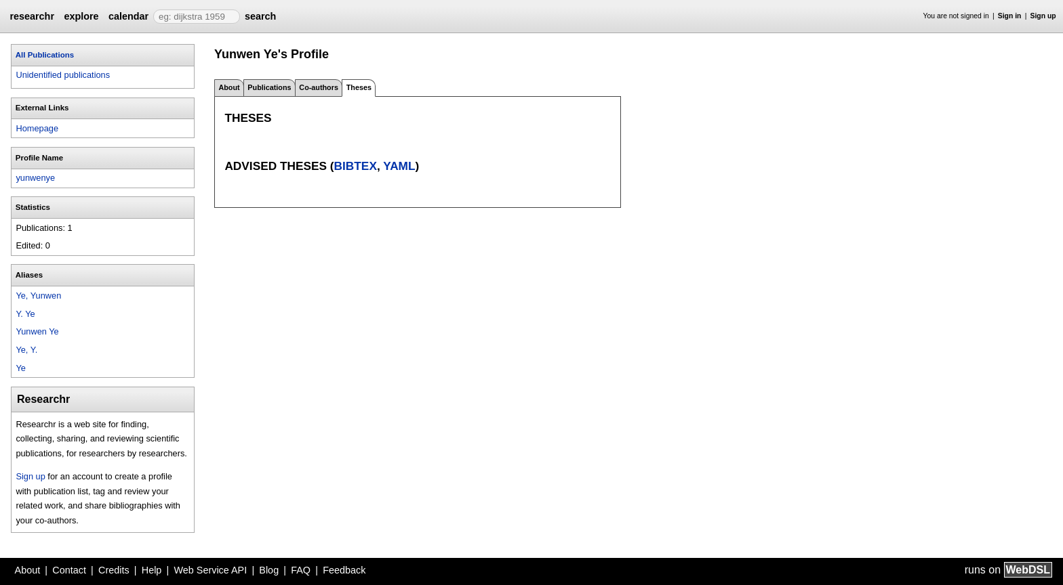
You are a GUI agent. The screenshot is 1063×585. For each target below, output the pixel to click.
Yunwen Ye (37, 331)
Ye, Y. (26, 350)
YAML (399, 166)
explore (81, 16)
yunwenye (35, 178)
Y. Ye (25, 314)
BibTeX (355, 166)
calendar (128, 16)
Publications (269, 87)
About (228, 87)
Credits (113, 570)
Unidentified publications (63, 75)
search (260, 16)
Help (152, 570)
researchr (31, 16)
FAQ (300, 570)
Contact (69, 570)
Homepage (37, 128)
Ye (20, 368)
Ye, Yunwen (38, 295)
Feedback (344, 570)
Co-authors (318, 87)
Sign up (1043, 16)
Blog (269, 570)
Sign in (1010, 16)
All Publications (45, 55)
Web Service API (210, 570)
